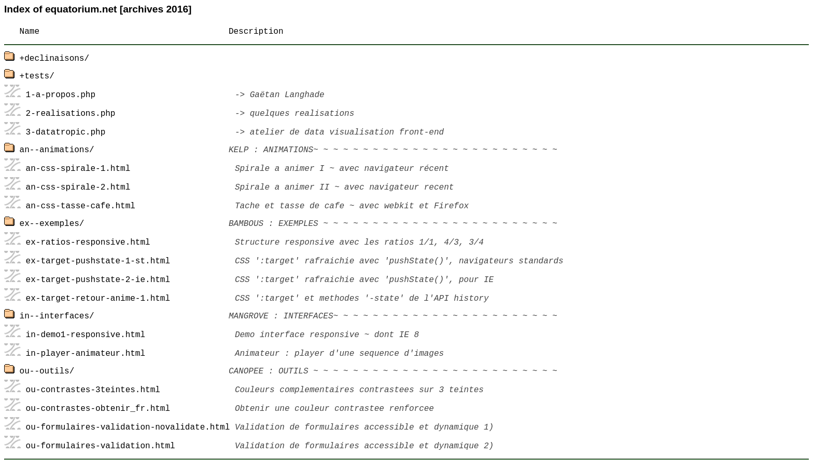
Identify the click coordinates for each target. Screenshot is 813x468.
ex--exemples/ (52, 224)
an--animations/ (57, 150)
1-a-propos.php (60, 95)
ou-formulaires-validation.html (100, 446)
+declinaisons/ (54, 58)
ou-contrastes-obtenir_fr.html (98, 408)
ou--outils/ (47, 371)
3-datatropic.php (66, 132)
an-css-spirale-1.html (78, 168)
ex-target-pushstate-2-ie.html (98, 280)
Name (29, 31)
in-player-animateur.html (85, 353)
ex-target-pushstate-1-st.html (98, 261)
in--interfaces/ (57, 316)
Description (256, 31)
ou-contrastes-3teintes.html (93, 390)
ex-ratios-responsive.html (88, 242)
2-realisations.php (71, 113)
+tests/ (37, 76)
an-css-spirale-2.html (78, 187)
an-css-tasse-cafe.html (80, 206)
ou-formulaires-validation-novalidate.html (128, 427)
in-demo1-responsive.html (85, 335)
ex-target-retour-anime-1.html (98, 298)
